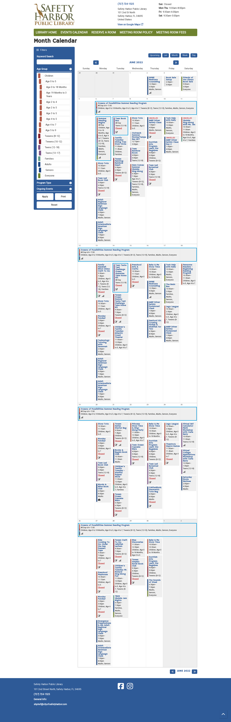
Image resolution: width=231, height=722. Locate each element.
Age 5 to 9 (51, 130)
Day (194, 55)
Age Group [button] (42, 69)
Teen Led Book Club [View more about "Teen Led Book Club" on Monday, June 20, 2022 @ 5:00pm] (103, 464)
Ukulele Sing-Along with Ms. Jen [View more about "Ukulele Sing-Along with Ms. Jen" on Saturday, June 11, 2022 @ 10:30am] (189, 122)
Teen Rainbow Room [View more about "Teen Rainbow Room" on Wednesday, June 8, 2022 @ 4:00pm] (136, 151)
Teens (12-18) (52, 147)
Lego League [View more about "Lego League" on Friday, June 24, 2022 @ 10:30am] (172, 424)
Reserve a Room (103, 32)
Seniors (49, 170)
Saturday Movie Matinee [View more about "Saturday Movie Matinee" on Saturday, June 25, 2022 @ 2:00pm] (187, 479)
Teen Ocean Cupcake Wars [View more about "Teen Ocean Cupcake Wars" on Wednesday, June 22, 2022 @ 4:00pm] (138, 447)
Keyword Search (45, 56)
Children (49, 75)
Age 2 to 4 (51, 102)
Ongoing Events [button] (45, 188)
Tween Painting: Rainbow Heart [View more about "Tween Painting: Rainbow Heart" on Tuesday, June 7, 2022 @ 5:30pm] (119, 162)
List (165, 55)
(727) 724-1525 (126, 4)
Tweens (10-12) (54, 141)
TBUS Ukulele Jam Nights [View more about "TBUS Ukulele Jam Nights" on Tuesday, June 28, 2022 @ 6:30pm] (121, 598)
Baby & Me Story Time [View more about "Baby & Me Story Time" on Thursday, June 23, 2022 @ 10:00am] (154, 425)
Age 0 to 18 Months (56, 87)
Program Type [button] (44, 182)
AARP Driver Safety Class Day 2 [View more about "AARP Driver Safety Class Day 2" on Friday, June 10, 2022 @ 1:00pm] (172, 142)
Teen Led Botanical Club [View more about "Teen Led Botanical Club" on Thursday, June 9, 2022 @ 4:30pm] (153, 167)
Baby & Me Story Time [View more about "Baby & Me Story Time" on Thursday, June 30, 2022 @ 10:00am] (154, 541)
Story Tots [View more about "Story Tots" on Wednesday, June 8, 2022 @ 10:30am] (137, 118)
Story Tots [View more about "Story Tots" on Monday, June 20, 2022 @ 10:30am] (103, 424)
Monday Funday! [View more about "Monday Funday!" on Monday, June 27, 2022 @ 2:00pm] (101, 598)
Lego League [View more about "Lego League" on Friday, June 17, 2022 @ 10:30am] (172, 307)
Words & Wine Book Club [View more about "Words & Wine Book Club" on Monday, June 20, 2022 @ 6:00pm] (103, 487)
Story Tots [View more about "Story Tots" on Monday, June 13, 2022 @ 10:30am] (103, 301)
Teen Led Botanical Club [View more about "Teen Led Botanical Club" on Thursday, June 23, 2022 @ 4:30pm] (153, 466)
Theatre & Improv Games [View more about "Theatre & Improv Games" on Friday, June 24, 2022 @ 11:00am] (173, 445)
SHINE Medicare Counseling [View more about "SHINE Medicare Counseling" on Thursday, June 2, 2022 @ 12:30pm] (154, 80)
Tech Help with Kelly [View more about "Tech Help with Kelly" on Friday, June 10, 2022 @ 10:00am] (171, 119)
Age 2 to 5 (51, 107)
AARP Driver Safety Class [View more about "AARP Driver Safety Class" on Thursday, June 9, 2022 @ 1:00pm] (155, 121)
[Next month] (176, 62)
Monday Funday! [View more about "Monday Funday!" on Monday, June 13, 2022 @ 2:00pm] (101, 317)
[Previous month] (96, 62)
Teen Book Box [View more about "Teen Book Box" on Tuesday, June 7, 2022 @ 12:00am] (120, 120)
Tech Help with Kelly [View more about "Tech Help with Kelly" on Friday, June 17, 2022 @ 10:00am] (171, 266)
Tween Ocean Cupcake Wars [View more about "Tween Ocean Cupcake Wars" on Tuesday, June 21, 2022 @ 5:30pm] (119, 497)
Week (185, 55)
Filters (43, 49)
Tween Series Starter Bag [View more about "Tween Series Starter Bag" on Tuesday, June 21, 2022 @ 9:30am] (120, 426)
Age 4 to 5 (51, 119)
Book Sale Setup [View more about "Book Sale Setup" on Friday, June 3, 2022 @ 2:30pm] (171, 79)
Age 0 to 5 (51, 81)
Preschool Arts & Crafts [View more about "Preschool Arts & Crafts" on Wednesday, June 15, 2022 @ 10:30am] (136, 267)
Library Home (46, 32)
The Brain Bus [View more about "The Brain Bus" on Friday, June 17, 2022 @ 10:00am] (170, 285)
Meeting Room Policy (136, 32)
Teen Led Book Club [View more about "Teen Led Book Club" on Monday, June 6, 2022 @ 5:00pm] (103, 179)
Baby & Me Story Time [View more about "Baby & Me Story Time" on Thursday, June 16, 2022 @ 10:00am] (154, 266)
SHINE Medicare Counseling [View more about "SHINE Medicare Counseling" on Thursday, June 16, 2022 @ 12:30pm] (154, 284)
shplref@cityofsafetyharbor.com (50, 704)
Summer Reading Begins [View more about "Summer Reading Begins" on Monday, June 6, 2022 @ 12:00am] (102, 121)
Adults (48, 164)
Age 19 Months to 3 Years (56, 94)
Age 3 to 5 (51, 113)
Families (49, 158)
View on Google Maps (129, 24)
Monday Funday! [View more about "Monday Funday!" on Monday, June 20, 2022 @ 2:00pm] (101, 440)
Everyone (49, 175)
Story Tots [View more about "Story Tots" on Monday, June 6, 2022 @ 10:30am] (103, 163)
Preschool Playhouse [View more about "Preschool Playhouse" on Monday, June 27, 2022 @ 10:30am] (103, 573)
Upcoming (154, 55)
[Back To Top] (223, 714)
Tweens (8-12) (52, 136)
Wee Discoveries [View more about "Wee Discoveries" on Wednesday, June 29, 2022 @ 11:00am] (137, 541)
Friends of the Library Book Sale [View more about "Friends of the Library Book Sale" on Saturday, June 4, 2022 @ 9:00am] (188, 80)
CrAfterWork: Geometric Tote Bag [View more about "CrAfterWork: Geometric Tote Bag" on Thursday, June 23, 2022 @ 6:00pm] (155, 489)
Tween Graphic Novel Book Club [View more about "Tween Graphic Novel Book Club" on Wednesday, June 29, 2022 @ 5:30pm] (137, 563)
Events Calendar (74, 32)
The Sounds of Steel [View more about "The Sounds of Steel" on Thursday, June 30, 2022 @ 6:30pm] (154, 581)
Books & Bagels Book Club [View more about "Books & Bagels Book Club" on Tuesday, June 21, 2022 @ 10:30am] (121, 452)
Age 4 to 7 (51, 124)
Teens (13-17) (53, 153)
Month (175, 55)
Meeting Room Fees (171, 32)
